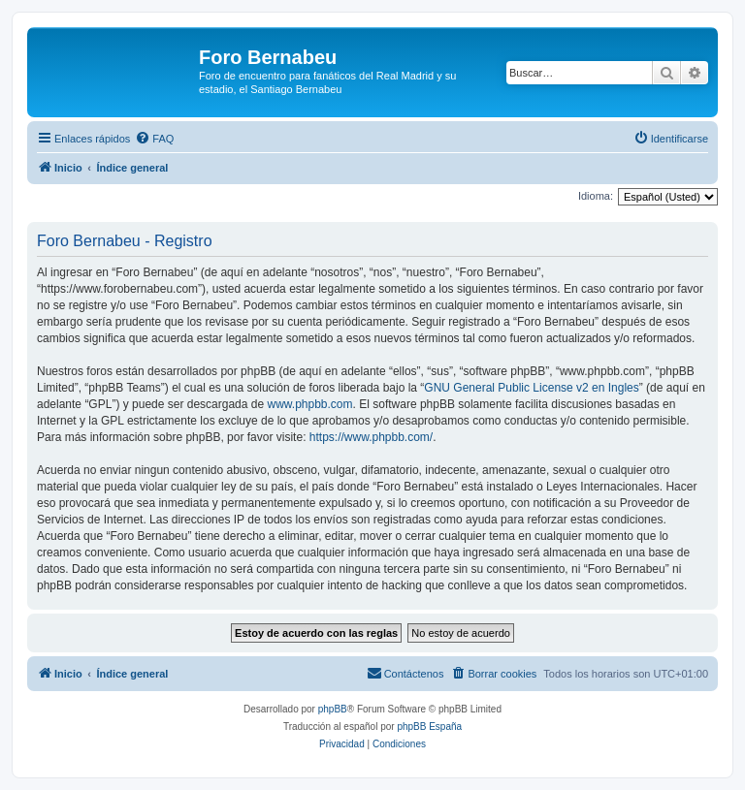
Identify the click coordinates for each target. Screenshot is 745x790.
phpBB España (429, 726)
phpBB (332, 709)
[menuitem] (154, 138)
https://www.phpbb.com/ (371, 437)
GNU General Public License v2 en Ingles (531, 388)
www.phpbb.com (309, 404)
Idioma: (595, 196)
